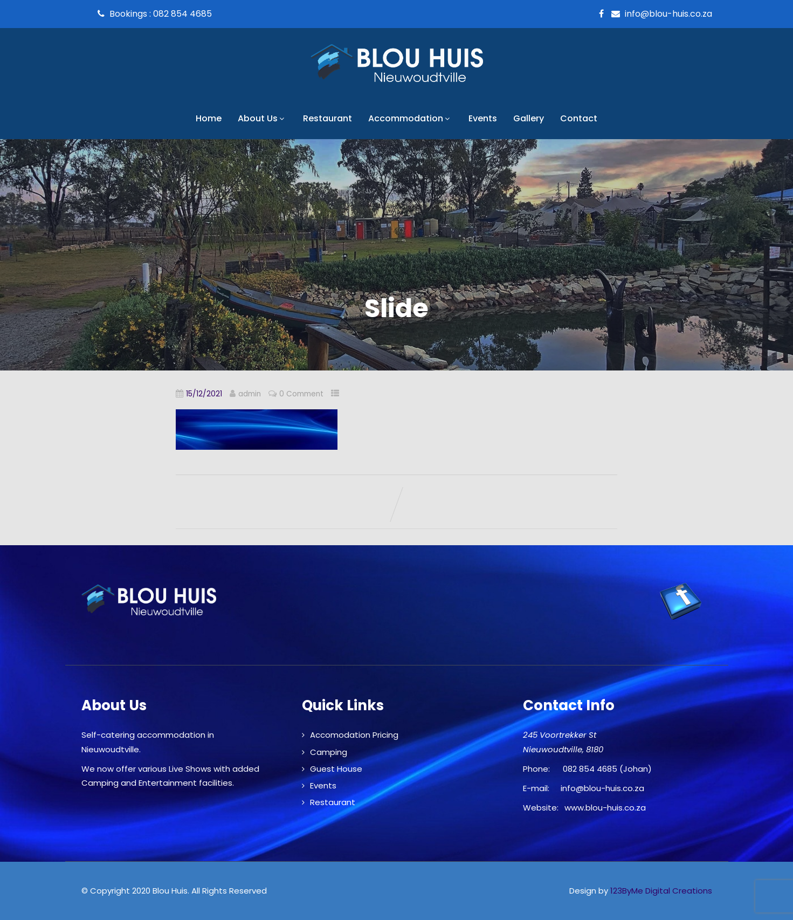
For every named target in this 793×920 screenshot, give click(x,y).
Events (482, 118)
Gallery (528, 118)
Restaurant (327, 118)
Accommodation (410, 118)
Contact (578, 118)
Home (209, 118)
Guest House (336, 768)
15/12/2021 (204, 394)
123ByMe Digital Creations (661, 890)
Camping (328, 752)
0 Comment (301, 394)
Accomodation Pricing (354, 734)
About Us (262, 118)
